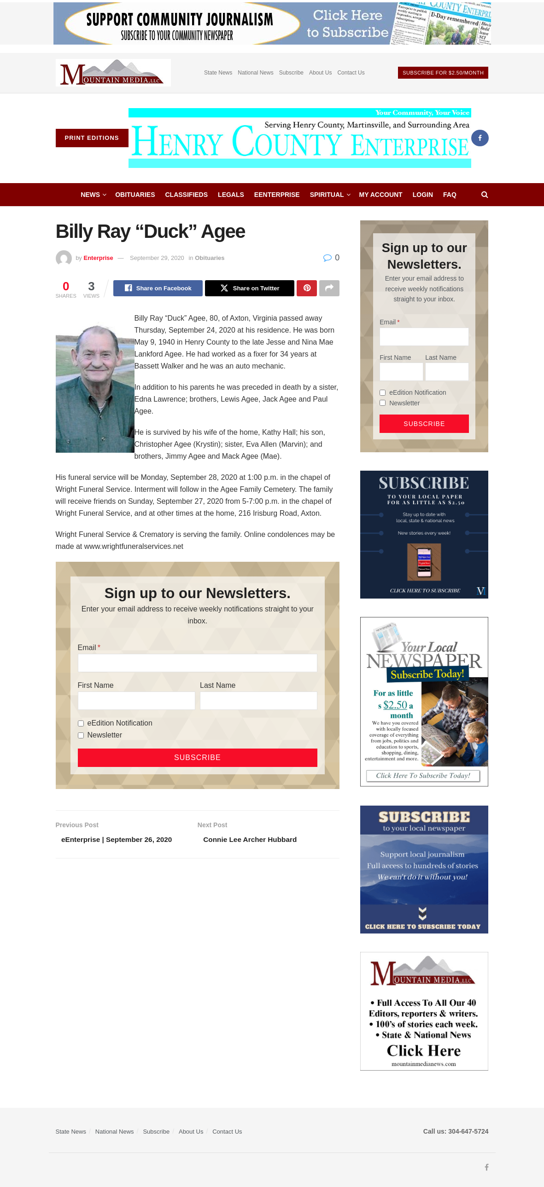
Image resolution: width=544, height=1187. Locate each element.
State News (218, 72)
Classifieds (186, 194)
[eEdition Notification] (81, 724)
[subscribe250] (424, 701)
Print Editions (92, 137)
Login (423, 194)
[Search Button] (484, 194)
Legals (231, 194)
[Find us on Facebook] (480, 138)
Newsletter (105, 736)
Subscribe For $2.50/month (443, 72)
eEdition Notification (120, 724)
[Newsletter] (81, 736)
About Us (320, 72)
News (90, 194)
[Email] (198, 664)
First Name (96, 687)
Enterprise (98, 257)
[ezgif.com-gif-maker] (424, 869)
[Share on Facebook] (158, 289)
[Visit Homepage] (300, 138)
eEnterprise (277, 194)
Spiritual (327, 194)
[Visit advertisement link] (113, 73)
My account (381, 194)
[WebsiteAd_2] (424, 534)
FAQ (449, 194)
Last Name (217, 687)
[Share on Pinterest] (307, 289)
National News (255, 72)
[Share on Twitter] (249, 289)
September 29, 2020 (157, 257)
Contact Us (350, 72)
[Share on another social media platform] (329, 289)
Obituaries (135, 194)
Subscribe (291, 72)
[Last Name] (258, 702)
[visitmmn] (424, 1010)
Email (87, 649)
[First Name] (136, 702)
